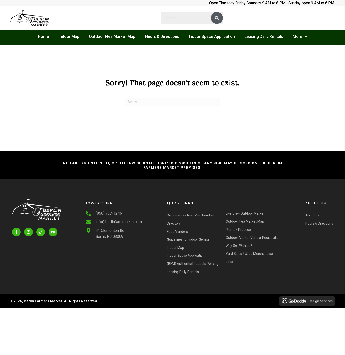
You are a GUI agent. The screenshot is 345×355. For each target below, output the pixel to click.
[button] (16, 232)
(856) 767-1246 (109, 213)
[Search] (172, 102)
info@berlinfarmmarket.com (119, 222)
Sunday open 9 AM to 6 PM (311, 3)
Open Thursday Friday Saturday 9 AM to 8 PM (247, 3)
